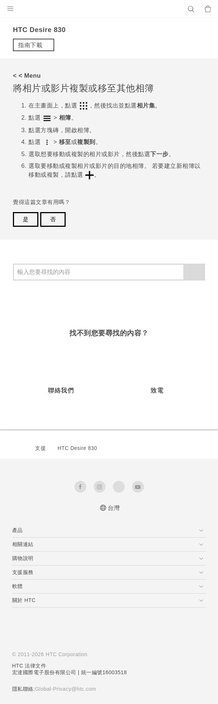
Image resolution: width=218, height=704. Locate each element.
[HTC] (109, 8)
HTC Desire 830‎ (77, 448)
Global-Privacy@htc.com (68, 689)
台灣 (114, 507)
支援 (40, 448)
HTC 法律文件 (29, 665)
